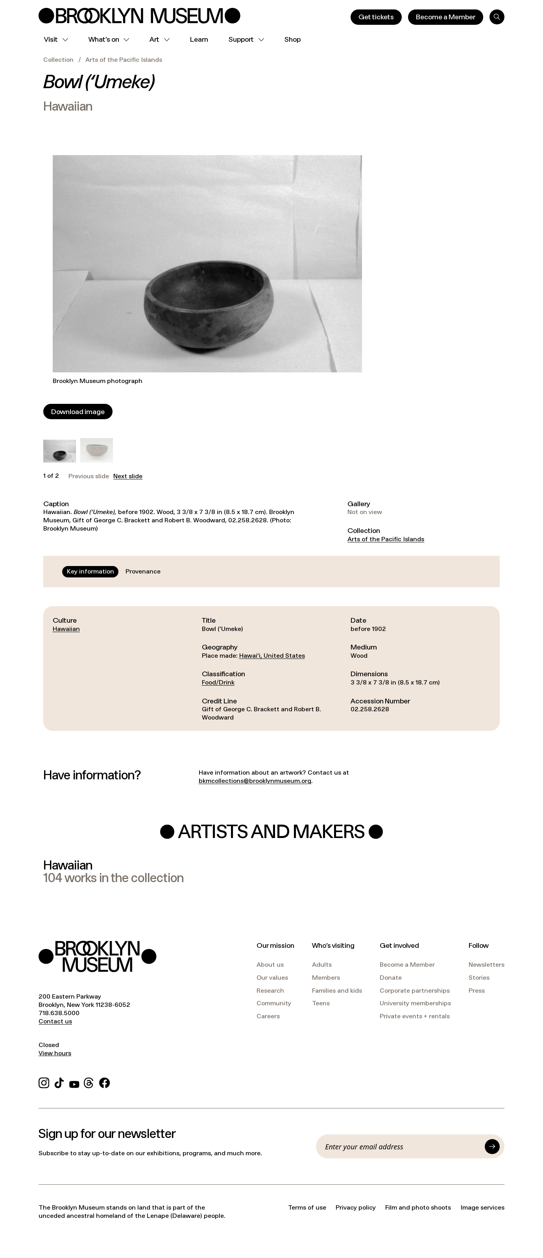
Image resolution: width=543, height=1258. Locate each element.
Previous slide (88, 476)
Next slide (127, 476)
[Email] (402, 1146)
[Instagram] (44, 1082)
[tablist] (113, 571)
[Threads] (89, 1082)
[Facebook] (104, 1082)
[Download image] (78, 411)
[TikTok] (59, 1082)
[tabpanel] (271, 668)
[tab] (90, 571)
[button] (59, 451)
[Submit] (492, 1146)
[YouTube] (74, 1082)
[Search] (496, 16)
